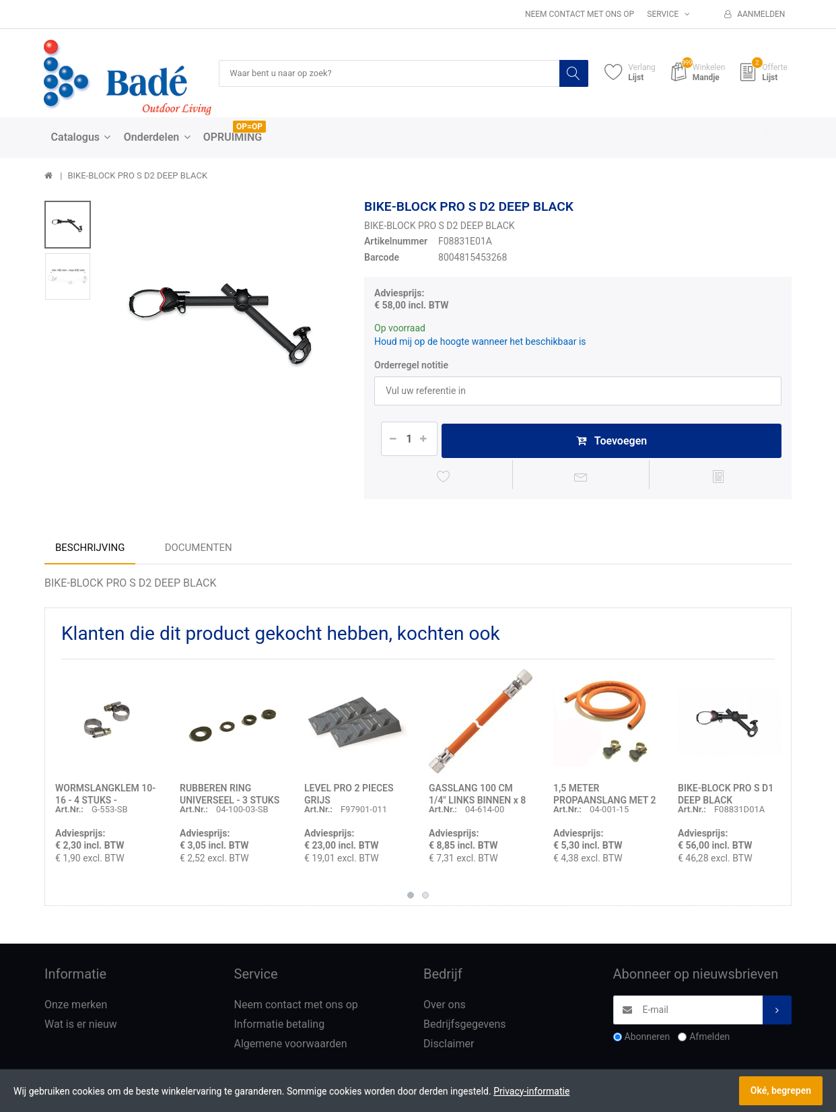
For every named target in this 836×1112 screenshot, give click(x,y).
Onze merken (75, 1007)
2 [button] (425, 897)
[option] (224, 319)
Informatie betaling (279, 1026)
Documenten (198, 550)
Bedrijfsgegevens (464, 1026)
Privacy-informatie (531, 1091)
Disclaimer (448, 1046)
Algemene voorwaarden (290, 1046)
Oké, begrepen (781, 1090)
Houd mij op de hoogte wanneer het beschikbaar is (480, 342)
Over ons (444, 1007)
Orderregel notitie (411, 365)
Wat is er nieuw (80, 1026)
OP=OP (249, 127)
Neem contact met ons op (579, 14)
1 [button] (410, 897)
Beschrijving (90, 550)
